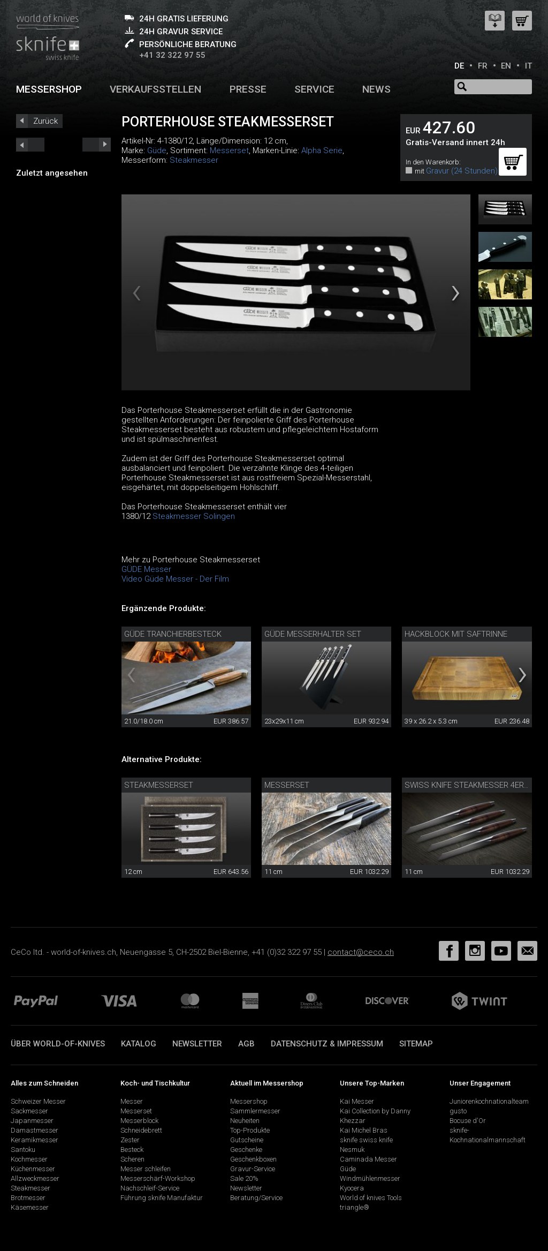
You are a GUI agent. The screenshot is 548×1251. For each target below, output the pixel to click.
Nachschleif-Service (149, 1188)
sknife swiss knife (366, 1140)
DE (459, 66)
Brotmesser (28, 1198)
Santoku (23, 1150)
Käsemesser (30, 1207)
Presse (248, 89)
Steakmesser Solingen (194, 516)
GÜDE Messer (146, 569)
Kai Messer (357, 1101)
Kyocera (352, 1188)
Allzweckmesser (35, 1178)
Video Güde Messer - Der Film (175, 579)
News (376, 89)
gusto (458, 1111)
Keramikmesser (34, 1140)
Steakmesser (194, 160)
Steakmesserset (158, 785)
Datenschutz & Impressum (327, 1044)
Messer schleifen (145, 1169)
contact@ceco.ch (361, 952)
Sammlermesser (255, 1111)
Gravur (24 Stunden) (462, 171)
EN (506, 66)
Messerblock (139, 1121)
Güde (156, 150)
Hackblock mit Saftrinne (456, 634)
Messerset (229, 150)
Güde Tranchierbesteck (173, 634)
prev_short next (96, 145)
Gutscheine (246, 1140)
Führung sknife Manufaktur (161, 1198)
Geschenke (246, 1150)
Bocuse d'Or (468, 1121)
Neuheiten (245, 1121)
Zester (130, 1140)
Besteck (131, 1150)
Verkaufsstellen (155, 89)
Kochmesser (29, 1159)
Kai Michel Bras (363, 1130)
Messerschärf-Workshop (157, 1178)
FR (483, 66)
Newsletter (197, 1044)
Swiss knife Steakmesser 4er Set (473, 785)
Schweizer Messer (38, 1101)
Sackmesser (29, 1111)
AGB (246, 1044)
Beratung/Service (256, 1198)
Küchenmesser (33, 1169)
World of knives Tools (371, 1198)
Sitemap (416, 1044)
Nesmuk (352, 1150)
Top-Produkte (250, 1130)
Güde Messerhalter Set (312, 634)
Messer (131, 1101)
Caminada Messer (368, 1159)
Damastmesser (34, 1130)
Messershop (49, 89)
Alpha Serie (321, 150)
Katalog (138, 1044)
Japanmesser (32, 1121)
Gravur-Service (252, 1169)
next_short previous (30, 145)
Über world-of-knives (58, 1044)
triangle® (354, 1207)
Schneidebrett (141, 1130)
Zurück (45, 121)
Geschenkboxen (253, 1159)
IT (528, 66)
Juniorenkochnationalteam (489, 1101)
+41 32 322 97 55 (172, 55)
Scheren (132, 1159)
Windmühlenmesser (370, 1178)
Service (314, 89)
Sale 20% (244, 1178)
